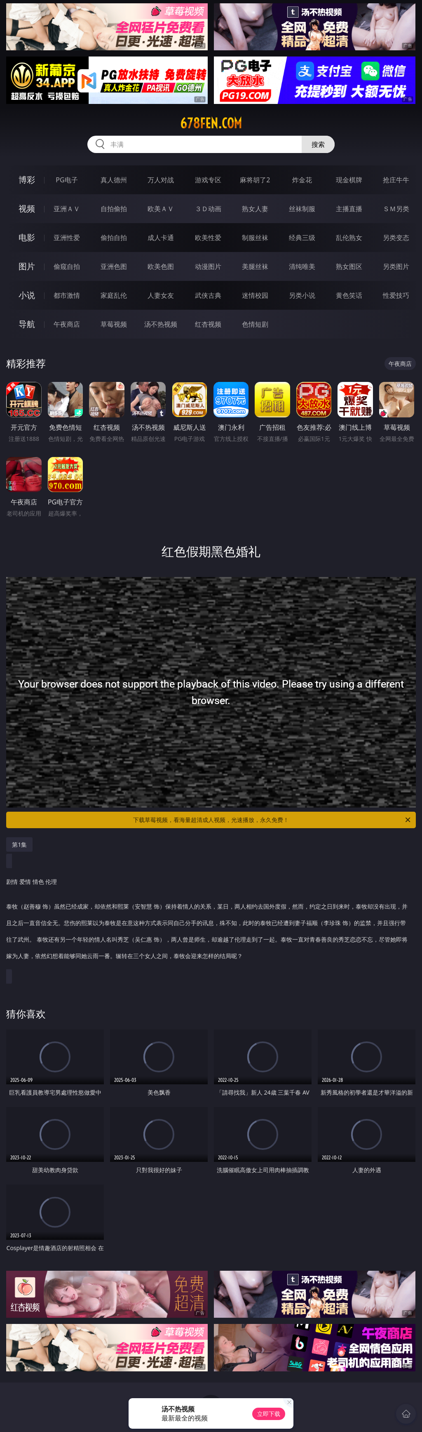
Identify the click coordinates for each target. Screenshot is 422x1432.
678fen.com (211, 123)
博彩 (27, 179)
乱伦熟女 (349, 237)
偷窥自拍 (67, 266)
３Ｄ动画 (208, 208)
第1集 (19, 844)
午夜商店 (67, 324)
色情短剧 (255, 324)
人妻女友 (161, 295)
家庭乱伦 (114, 295)
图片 (27, 266)
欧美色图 (161, 266)
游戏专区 (208, 179)
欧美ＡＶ (161, 208)
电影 (27, 237)
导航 (27, 324)
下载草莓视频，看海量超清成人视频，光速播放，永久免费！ (272, 820)
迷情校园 (255, 295)
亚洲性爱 (67, 237)
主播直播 (349, 208)
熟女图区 (349, 266)
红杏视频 (208, 324)
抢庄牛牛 (396, 179)
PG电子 (66, 179)
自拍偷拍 (114, 208)
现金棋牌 (349, 179)
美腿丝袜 (255, 266)
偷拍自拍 (114, 237)
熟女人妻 (255, 208)
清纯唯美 (302, 266)
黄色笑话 (349, 295)
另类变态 (396, 237)
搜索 (318, 144)
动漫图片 (208, 266)
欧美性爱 (208, 237)
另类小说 (302, 295)
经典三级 (302, 237)
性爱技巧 (396, 295)
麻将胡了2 (255, 179)
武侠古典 (208, 295)
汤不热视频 (160, 324)
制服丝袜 (255, 237)
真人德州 (114, 179)
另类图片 (396, 266)
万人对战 (161, 179)
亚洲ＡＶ (67, 208)
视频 (27, 208)
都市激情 (67, 295)
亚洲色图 (114, 266)
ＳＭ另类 (396, 208)
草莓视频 (114, 324)
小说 (27, 295)
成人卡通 (161, 237)
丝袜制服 (302, 208)
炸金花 (302, 179)
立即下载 (268, 1414)
